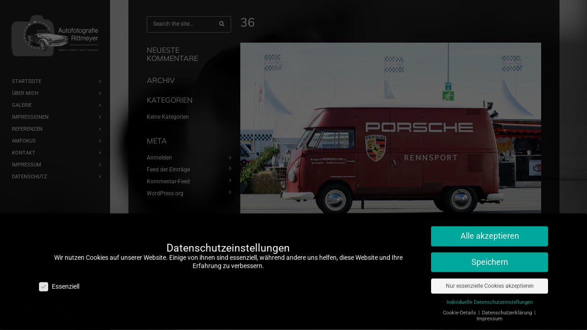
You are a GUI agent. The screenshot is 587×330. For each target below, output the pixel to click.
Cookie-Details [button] (460, 308)
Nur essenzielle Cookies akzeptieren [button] (490, 281)
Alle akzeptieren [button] (489, 231)
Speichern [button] (489, 257)
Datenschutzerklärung (507, 308)
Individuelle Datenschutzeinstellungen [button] (490, 297)
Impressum (489, 314)
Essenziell (59, 281)
